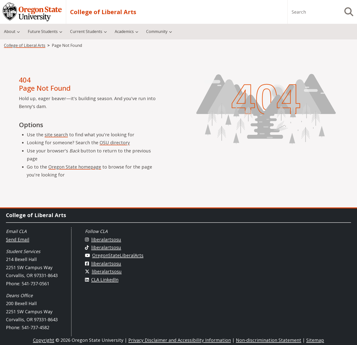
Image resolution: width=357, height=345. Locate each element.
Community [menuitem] (156, 31)
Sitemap (315, 340)
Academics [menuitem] (124, 31)
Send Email (17, 239)
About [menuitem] (9, 31)
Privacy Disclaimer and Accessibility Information (179, 340)
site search (56, 135)
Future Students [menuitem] (43, 31)
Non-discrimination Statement (268, 340)
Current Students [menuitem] (86, 31)
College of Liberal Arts (103, 12)
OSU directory (115, 142)
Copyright (43, 340)
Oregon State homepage (74, 167)
